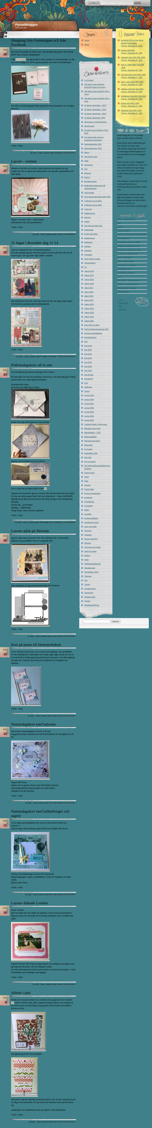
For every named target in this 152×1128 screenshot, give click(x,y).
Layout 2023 (89, 412)
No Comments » (69, 153)
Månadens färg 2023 (92, 428)
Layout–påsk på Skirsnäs (30, 531)
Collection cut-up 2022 (93, 205)
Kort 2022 (88, 358)
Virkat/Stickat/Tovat (91, 605)
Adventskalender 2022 (93, 148)
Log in (121, 300)
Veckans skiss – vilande (126, 288)
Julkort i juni (21, 993)
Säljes (86, 510)
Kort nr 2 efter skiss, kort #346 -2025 (132, 67)
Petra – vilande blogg (125, 261)
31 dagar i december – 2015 (95, 109)
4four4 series (89, 126)
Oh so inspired (90, 462)
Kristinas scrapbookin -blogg (128, 246)
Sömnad (87, 543)
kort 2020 (88, 350)
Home (87, 40)
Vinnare (87, 601)
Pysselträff (88, 506)
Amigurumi (88, 165)
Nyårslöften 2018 (91, 453)
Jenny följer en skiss (92, 259)
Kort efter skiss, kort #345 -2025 (133, 76)
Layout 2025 (89, 420)
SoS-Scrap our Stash (92, 547)
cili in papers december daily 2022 (97, 197)
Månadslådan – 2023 (92, 433)
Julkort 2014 (89, 275)
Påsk (60, 636)
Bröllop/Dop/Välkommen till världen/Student (94, 187)
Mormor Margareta (124, 257)
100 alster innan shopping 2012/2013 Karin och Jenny (95, 85)
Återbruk (87, 173)
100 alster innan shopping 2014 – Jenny (97, 92)
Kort (50, 522)
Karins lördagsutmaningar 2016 (96, 329)
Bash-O (87, 177)
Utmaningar (88, 593)
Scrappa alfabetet (91, 518)
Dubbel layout (89, 213)
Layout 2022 (89, 408)
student (87, 555)
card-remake (89, 193)
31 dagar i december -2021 (94, 118)
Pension (87, 485)
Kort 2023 (88, 362)
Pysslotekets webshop (126, 273)
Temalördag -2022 (91, 572)
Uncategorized (90, 589)
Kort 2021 (88, 354)
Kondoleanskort (90, 337)
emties (86, 222)
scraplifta (87, 514)
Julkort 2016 (89, 284)
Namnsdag (58, 803)
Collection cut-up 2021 (93, 201)
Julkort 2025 (89, 321)
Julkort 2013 (89, 271)
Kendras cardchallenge (93, 333)
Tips (86, 580)
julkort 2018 (88, 292)
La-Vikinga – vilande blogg (127, 254)
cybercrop (88, 209)
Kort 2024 (88, 366)
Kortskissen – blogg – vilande (128, 242)
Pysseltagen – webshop (126, 265)
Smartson (88, 535)
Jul (85, 267)
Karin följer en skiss (91, 325)
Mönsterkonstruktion (92, 441)
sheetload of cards (91, 522)
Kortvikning (57, 522)
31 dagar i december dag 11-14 (34, 243)
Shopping (58, 153)
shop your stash (90, 526)
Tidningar (88, 576)
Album (86, 152)
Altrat (86, 161)
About (87, 45)
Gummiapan (21, 59)
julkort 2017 (57, 1122)
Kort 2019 (88, 346)
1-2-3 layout (89, 80)
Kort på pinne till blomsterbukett (36, 645)
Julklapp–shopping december (132, 90)
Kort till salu (88, 375)
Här (12, 1003)
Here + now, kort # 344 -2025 (132, 83)
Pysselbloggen (26, 24)
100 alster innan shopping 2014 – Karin (97, 99)
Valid (123, 303)
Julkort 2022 (89, 308)
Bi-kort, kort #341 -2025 (131, 104)
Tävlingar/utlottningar (92, 564)
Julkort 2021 (89, 304)
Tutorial (87, 584)
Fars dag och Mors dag (93, 226)
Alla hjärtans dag (90, 157)
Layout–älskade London (29, 903)
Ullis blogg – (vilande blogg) (128, 280)
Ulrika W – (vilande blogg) (127, 284)
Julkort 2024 (89, 317)
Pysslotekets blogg (124, 269)
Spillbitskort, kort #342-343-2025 (133, 97)
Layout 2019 (89, 395)
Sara (119, 276)
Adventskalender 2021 (93, 144)
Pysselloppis (89, 502)
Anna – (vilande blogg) (126, 219)
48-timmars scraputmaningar (95, 122)
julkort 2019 (88, 296)
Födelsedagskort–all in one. (32, 365)
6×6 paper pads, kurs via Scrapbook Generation (94, 138)
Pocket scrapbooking (92, 493)
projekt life (88, 498)
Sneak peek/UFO (91, 539)
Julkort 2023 (89, 313)
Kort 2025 (88, 370)
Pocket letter (89, 489)
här (45, 489)
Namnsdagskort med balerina (33, 724)
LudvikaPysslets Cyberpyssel (95, 424)
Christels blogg (123, 231)
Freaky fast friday (91, 234)
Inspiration (88, 255)
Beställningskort (90, 181)
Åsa (118, 223)
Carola (120, 227)
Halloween (88, 242)
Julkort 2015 (89, 279)
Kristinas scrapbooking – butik (129, 250)
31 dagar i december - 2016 (51, 356)
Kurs (86, 383)
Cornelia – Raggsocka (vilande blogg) (131, 234)
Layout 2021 (89, 404)
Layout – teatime (24, 161)
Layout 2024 (89, 416)
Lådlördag (88, 387)
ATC (86, 169)
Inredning (88, 250)
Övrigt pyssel (57, 716)
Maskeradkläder (90, 437)
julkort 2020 (88, 300)
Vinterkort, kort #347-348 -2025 (133, 59)
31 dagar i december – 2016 (95, 114)
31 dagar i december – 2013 (95, 105)
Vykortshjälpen (123, 292)
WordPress (123, 309)
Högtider (87, 246)
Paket (86, 477)
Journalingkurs (90, 263)
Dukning (87, 217)
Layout (59, 234)
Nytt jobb (87, 457)
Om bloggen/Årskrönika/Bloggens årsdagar (97, 467)
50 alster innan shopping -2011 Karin (96, 131)
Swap (86, 560)
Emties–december (131, 51)
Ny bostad (88, 449)
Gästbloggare (89, 238)
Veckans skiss (89, 597)
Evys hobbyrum (123, 238)
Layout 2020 (89, 399)
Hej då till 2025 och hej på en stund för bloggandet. (132, 43)
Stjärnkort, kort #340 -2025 (131, 112)
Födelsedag (43, 522)
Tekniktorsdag (89, 568)
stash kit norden (90, 551)
